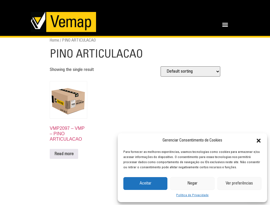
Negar (192, 183)
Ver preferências (239, 183)
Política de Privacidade (192, 195)
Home (54, 40)
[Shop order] (190, 71)
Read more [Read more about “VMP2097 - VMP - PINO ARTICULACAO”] (64, 154)
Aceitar (145, 183)
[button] (258, 141)
